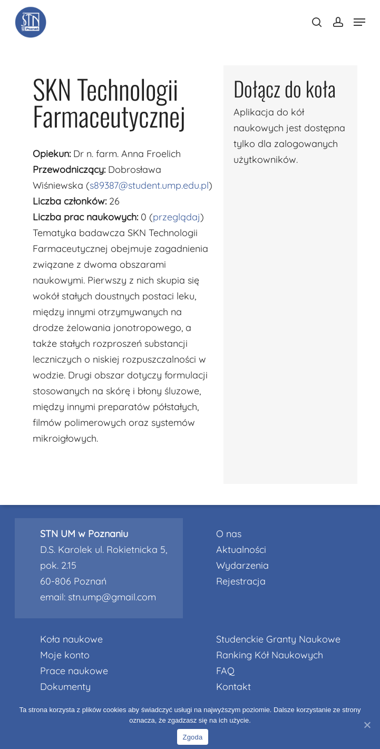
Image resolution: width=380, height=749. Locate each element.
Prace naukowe (74, 671)
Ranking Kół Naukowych (269, 655)
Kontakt (233, 686)
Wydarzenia (242, 565)
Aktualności (241, 549)
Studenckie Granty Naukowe (278, 639)
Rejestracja (241, 581)
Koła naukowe (71, 639)
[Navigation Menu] (359, 22)
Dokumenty (65, 686)
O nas (228, 534)
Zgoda (192, 737)
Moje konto (65, 655)
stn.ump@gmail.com (112, 597)
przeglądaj (176, 217)
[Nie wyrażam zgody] (367, 724)
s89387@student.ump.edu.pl (149, 185)
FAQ (225, 671)
